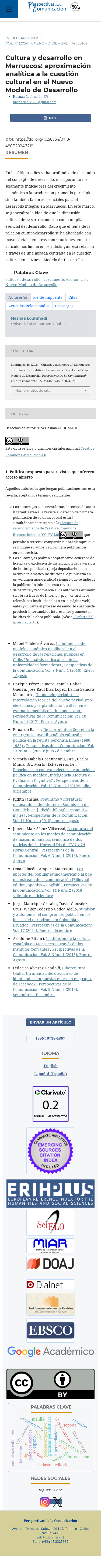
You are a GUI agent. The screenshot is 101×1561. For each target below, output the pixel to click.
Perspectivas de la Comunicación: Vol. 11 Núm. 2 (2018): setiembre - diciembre (52, 890)
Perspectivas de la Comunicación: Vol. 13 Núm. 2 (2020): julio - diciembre (53, 748)
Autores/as (17, 297)
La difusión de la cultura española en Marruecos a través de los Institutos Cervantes (51, 944)
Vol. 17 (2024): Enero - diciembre (36, 43)
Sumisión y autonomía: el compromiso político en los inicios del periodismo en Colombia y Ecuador (54, 917)
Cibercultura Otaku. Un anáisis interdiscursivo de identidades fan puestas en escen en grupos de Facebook (52, 976)
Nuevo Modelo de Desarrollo (31, 284)
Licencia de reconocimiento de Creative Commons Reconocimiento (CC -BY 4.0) (45, 528)
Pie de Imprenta (47, 297)
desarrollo (31, 279)
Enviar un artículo (50, 1022)
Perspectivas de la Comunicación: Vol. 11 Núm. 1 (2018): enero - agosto (50, 818)
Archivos (29, 38)
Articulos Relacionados (28, 305)
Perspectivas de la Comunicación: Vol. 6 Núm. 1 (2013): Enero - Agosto (52, 855)
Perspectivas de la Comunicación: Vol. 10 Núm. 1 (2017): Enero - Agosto (49, 719)
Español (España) (50, 1073)
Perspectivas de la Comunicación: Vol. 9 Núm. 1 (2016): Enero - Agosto (54, 670)
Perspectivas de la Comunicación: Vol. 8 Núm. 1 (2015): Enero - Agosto (52, 954)
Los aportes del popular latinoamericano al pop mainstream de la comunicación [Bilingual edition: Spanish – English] (52, 876)
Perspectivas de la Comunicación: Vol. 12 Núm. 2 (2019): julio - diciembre (52, 786)
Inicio (11, 38)
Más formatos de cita (33, 390)
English (51, 1065)
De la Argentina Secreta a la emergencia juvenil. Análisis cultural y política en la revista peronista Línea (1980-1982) (53, 737)
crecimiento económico (65, 279)
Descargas (64, 305)
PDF (52, 118)
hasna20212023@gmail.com (34, 102)
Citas (72, 297)
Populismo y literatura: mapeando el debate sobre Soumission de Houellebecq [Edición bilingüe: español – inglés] (51, 807)
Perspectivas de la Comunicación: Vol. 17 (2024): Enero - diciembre (52, 928)
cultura (12, 279)
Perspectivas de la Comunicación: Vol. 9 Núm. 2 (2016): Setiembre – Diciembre (45, 989)
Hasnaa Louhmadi (29, 318)
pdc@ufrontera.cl (50, 1537)
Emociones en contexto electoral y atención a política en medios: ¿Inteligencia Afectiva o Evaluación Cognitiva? (54, 775)
